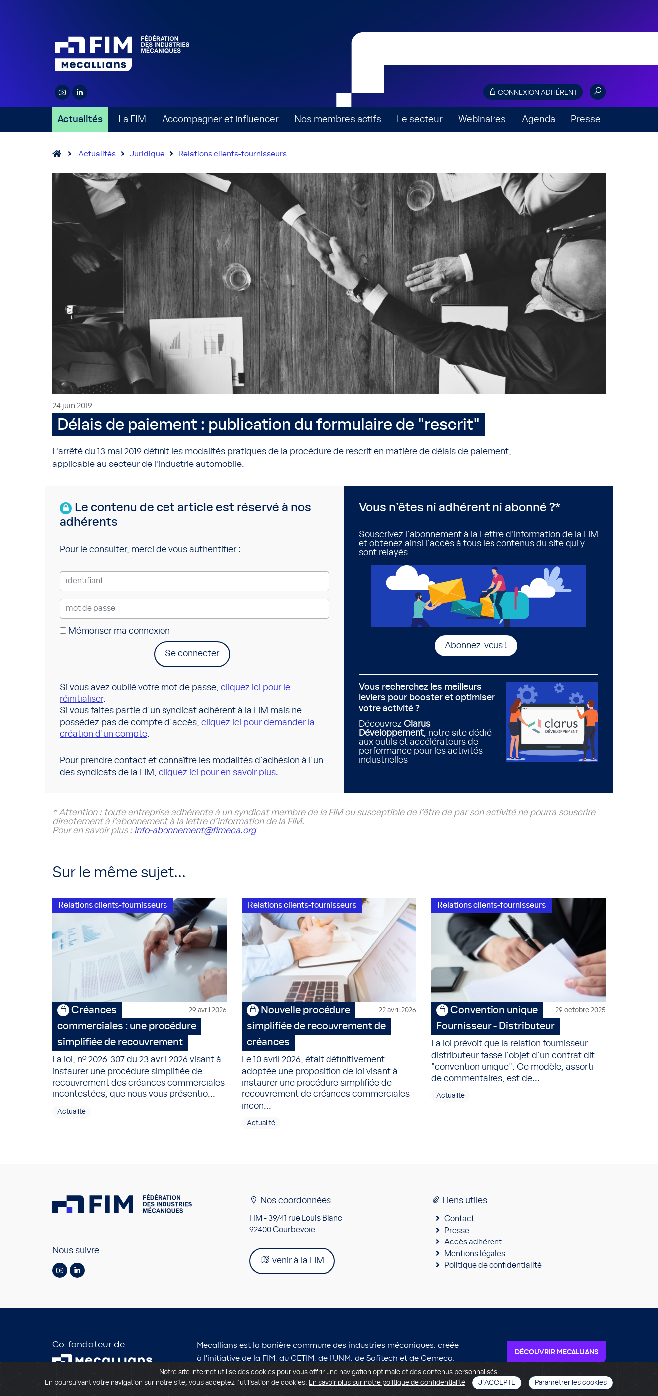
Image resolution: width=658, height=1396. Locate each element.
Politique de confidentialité (493, 1265)
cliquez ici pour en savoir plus (217, 772)
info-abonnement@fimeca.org (195, 830)
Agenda (538, 119)
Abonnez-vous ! (476, 645)
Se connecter (192, 653)
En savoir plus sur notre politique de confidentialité (387, 1382)
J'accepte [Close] (496, 1382)
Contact (459, 1219)
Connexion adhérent (533, 92)
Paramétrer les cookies (571, 1382)
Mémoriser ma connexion (115, 631)
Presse (586, 119)
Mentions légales (474, 1254)
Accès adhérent (473, 1242)
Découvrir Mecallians (556, 1352)
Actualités (80, 119)
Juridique (147, 154)
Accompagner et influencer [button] (220, 119)
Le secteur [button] (420, 119)
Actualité (71, 1111)
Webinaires (482, 119)
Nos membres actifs (337, 119)
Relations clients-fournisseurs (232, 154)
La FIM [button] (132, 119)
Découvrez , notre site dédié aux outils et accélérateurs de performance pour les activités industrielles (428, 723)
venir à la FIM (292, 1260)
